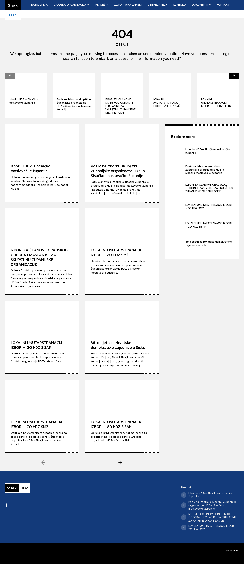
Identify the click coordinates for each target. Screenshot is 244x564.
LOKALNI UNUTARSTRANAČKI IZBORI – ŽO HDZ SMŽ (166, 103)
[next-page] (234, 76)
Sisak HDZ (232, 550)
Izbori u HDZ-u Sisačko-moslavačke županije (23, 101)
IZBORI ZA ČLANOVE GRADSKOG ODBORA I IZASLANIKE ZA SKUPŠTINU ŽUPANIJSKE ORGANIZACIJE (120, 106)
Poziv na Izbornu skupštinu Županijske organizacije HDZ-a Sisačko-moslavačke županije (74, 104)
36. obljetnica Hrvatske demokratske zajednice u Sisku (118, 345)
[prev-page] (10, 76)
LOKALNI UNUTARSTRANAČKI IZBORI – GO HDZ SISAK (216, 103)
